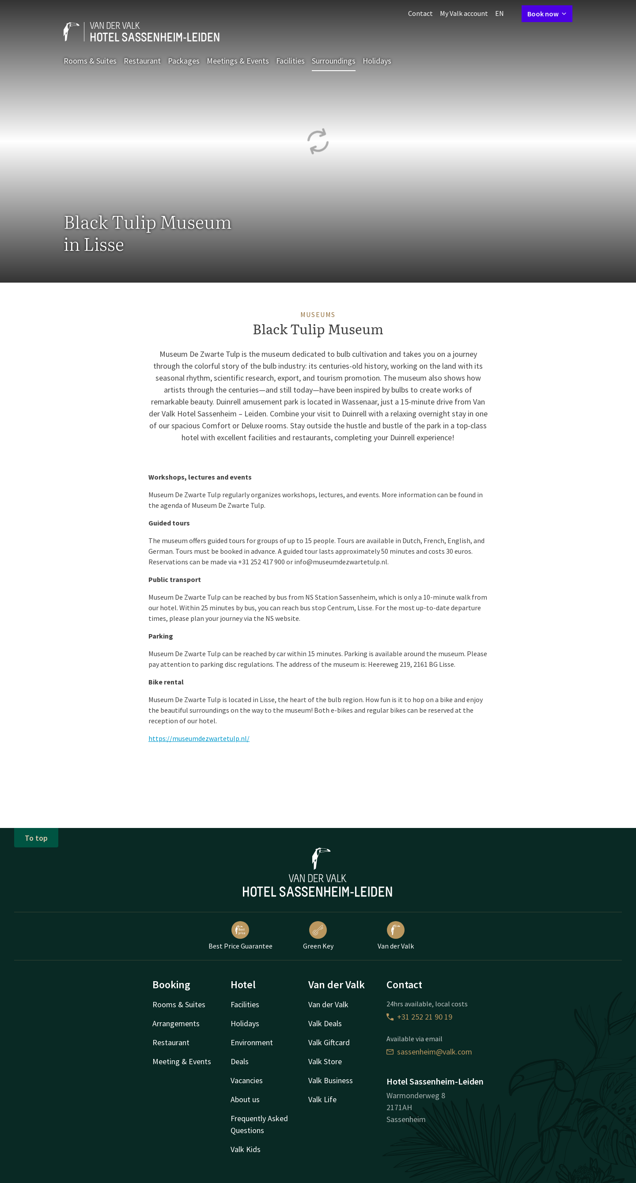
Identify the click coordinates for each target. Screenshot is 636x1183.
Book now (547, 13)
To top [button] (36, 838)
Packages (184, 61)
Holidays (377, 61)
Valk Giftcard (329, 1042)
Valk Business (330, 1080)
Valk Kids (246, 1149)
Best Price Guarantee (240, 935)
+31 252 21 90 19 (419, 1017)
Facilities (290, 61)
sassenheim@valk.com (429, 1052)
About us (245, 1099)
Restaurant (142, 61)
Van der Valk (396, 935)
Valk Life (322, 1099)
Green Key (318, 935)
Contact (420, 13)
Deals (240, 1061)
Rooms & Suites (90, 61)
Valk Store (325, 1061)
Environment (252, 1042)
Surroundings (334, 61)
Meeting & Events (181, 1061)
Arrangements (176, 1023)
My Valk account (464, 13)
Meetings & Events (238, 61)
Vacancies (247, 1080)
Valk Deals (325, 1023)
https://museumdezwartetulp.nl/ (199, 738)
